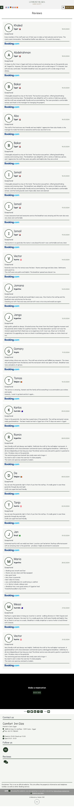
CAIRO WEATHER (37, 776)
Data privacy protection (61, 794)
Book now (69, 7)
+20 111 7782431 (13, 734)
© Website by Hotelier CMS (37, 800)
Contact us (8, 720)
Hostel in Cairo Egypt (10, 729)
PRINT (47, 714)
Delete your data (37, 796)
